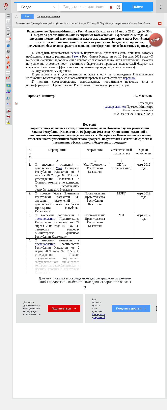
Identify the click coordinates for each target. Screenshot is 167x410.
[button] (5, 6)
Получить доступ (131, 308)
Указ (59, 168)
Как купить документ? (98, 316)
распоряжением (115, 106)
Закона (76, 56)
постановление (45, 218)
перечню (129, 78)
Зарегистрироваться (48, 16)
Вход (27, 16)
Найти (137, 7)
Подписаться (64, 308)
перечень (76, 53)
